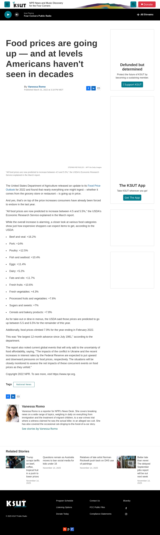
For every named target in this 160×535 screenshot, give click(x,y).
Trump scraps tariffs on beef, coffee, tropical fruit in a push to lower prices (32, 467)
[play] (8, 14)
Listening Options (64, 507)
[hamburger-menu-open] (7, 4)
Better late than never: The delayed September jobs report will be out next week (143, 467)
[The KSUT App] (132, 137)
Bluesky (126, 501)
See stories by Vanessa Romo (40, 428)
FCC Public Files (97, 507)
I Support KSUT (132, 84)
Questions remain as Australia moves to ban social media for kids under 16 (58, 460)
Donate (148, 4)
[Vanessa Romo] (12, 413)
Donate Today (62, 514)
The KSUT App (132, 185)
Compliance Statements (100, 514)
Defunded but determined (132, 67)
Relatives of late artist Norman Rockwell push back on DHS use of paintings (97, 460)
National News (23, 384)
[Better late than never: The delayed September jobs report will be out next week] (126, 462)
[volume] (16, 14)
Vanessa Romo (37, 86)
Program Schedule (64, 501)
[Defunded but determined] (132, 43)
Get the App (132, 197)
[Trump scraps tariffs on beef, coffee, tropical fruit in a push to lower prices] (15, 462)
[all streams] (145, 14)
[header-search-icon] (133, 4)
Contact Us (95, 501)
